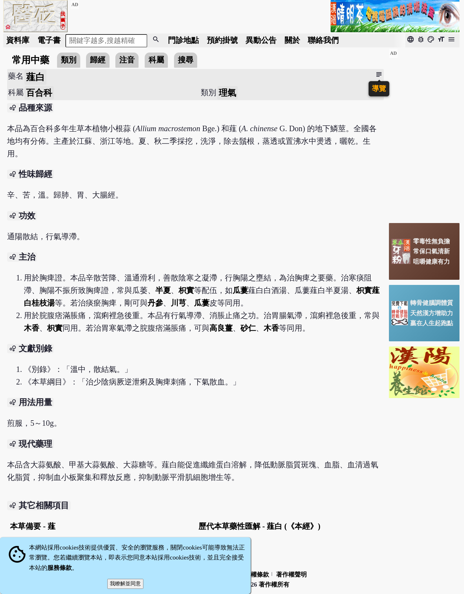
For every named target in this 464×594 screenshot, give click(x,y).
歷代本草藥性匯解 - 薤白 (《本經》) (259, 526)
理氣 (227, 93)
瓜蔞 (240, 290)
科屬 (156, 59)
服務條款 (59, 567)
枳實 (186, 290)
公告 (261, 40)
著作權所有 (274, 584)
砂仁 (248, 328)
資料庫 (17, 40)
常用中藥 (30, 60)
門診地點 (183, 40)
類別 (68, 59)
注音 (127, 59)
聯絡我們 (323, 40)
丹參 (155, 302)
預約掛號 (222, 40)
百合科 (39, 93)
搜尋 (185, 59)
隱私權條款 (253, 574)
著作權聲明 (291, 574)
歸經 (97, 59)
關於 (292, 40)
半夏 (163, 290)
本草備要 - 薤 (32, 526)
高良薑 (221, 328)
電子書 (49, 40)
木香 (31, 328)
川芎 (178, 302)
